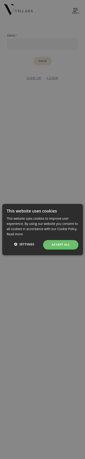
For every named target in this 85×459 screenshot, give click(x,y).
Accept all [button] (61, 245)
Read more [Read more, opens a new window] (15, 234)
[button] (24, 244)
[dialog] (42, 229)
